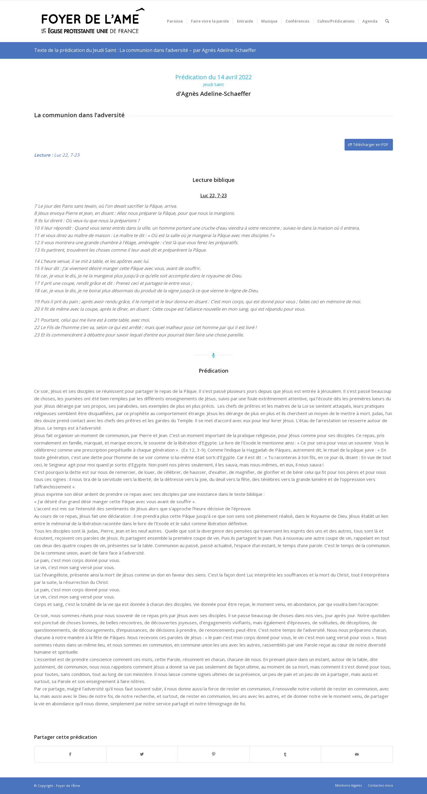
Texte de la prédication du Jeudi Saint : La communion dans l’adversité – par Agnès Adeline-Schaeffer (145, 50)
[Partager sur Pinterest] (213, 754)
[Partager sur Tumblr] (285, 754)
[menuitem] (175, 21)
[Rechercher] (387, 21)
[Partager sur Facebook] (70, 754)
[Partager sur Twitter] (142, 754)
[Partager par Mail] (357, 754)
